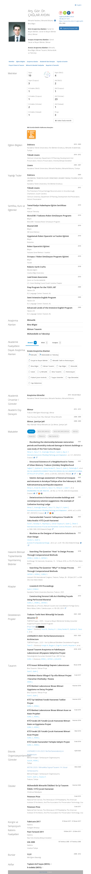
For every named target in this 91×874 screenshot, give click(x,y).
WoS (44, 342)
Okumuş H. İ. (52, 629)
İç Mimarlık (41, 371)
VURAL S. (37, 558)
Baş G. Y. (66, 452)
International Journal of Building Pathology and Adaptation (47, 455)
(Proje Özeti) (31, 627)
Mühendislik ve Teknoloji (48, 354)
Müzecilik (72, 366)
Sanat (31, 371)
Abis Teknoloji (43, 872)
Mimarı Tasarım (47, 366)
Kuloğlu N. (45, 645)
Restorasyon (69, 371)
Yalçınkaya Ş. (46, 524)
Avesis (32, 342)
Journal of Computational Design (38, 543)
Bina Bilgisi (33, 366)
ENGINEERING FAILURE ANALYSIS (38, 491)
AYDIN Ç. (30, 558)
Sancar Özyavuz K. (58, 524)
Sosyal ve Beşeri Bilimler (38, 360)
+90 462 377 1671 (64, 19)
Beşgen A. (52, 645)
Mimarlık (32, 354)
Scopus (56, 342)
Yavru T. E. (37, 452)
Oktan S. (75, 524)
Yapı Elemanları (71, 377)
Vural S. (30, 524)
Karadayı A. (37, 524)
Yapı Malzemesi (35, 383)
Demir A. (45, 488)
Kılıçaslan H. (72, 645)
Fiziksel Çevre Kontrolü (37, 377)
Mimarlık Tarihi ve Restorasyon (61, 360)
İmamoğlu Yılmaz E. (49, 452)
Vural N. (65, 645)
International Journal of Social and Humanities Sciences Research (49, 527)
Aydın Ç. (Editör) (33, 589)
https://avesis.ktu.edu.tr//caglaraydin (71, 21)
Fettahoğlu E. (74, 468)
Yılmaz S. (30, 452)
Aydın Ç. (59, 452)
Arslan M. (37, 488)
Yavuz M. (44, 629)
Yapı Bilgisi (61, 366)
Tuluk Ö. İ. (30, 645)
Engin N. (59, 645)
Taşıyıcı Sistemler (55, 377)
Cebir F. (67, 488)
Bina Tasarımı (55, 371)
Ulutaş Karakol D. (49, 468)
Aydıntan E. (39, 468)
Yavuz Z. (59, 468)
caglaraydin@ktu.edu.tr (66, 16)
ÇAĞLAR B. (57, 659)
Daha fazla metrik (63, 121)
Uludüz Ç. (30, 540)
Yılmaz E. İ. (60, 488)
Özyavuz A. (42, 777)
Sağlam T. (30, 468)
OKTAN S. (44, 558)
